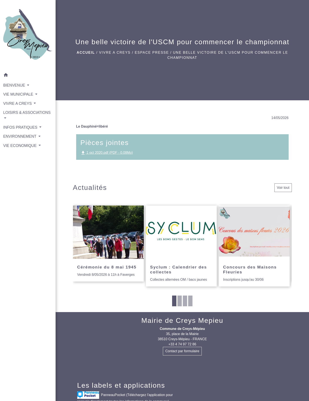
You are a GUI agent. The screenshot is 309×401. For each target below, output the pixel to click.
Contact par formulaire (182, 351)
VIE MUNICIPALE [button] (18, 94)
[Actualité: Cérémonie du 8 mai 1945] (108, 244)
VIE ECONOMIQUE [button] (20, 145)
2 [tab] (179, 301)
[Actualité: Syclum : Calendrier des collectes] (181, 246)
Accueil (86, 52)
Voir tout (283, 187)
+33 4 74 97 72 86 (182, 344)
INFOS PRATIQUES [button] (20, 127)
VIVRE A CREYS (115, 52)
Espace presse (152, 52)
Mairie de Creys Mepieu (182, 320)
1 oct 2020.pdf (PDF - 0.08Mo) (106, 153)
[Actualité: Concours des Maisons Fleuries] (254, 246)
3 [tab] (185, 301)
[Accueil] (27, 35)
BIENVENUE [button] (14, 85)
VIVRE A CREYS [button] (18, 103)
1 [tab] (174, 301)
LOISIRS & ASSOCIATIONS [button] (27, 112)
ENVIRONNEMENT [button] (20, 136)
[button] (27, 76)
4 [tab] (190, 301)
